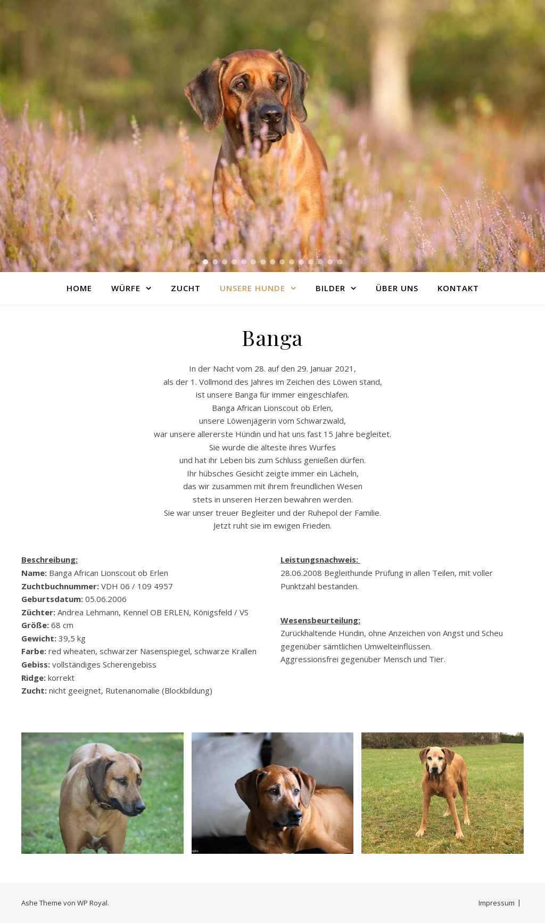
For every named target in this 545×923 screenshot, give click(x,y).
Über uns (397, 288)
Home (79, 288)
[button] (205, 262)
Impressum (496, 903)
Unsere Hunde (252, 288)
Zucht (186, 288)
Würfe (126, 288)
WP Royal (92, 903)
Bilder (330, 288)
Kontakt (458, 288)
